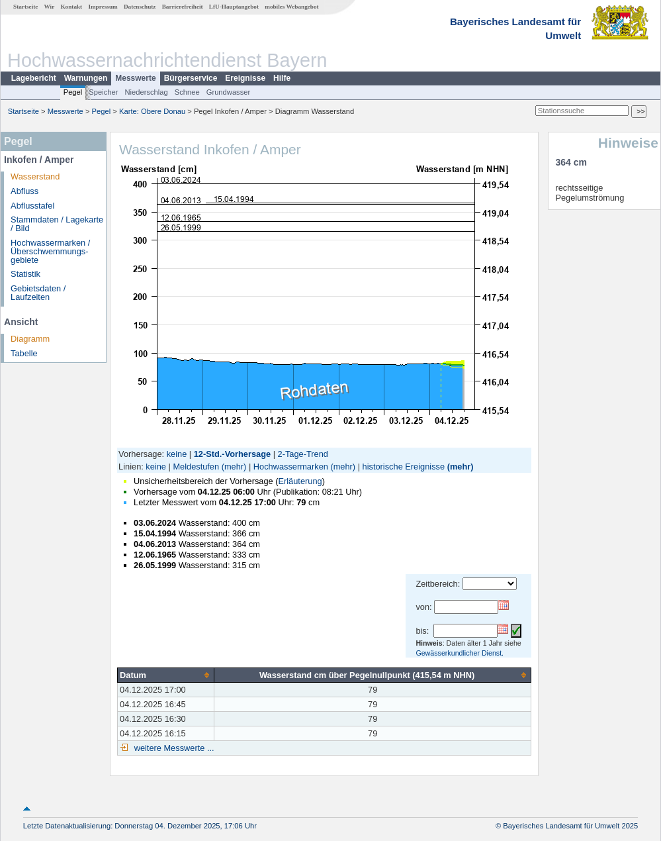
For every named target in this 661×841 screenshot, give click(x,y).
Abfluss (24, 191)
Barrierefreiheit (182, 6)
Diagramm (30, 339)
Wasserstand (35, 176)
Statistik (25, 274)
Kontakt (71, 6)
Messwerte (135, 78)
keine (177, 454)
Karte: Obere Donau (152, 111)
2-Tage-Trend (303, 454)
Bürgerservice (191, 78)
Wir (49, 6)
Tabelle (24, 353)
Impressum (102, 6)
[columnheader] (166, 675)
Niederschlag (145, 92)
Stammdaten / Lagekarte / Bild (57, 224)
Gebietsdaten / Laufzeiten (38, 292)
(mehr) (234, 466)
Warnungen (86, 78)
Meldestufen (196, 466)
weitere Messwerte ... (173, 748)
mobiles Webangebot (291, 6)
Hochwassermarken (290, 466)
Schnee (187, 92)
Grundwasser (228, 92)
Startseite (25, 6)
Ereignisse (245, 78)
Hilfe (281, 78)
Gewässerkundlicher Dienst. (460, 653)
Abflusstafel (32, 206)
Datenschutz (140, 6)
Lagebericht (33, 78)
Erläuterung (300, 481)
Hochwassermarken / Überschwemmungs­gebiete (50, 251)
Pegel (73, 92)
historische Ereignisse (404, 466)
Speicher (103, 92)
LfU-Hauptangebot (234, 6)
